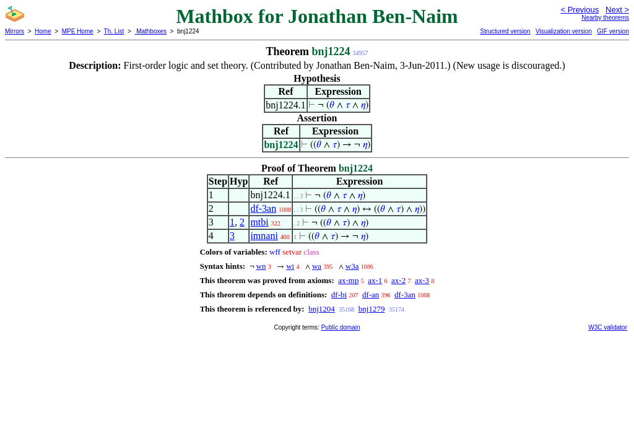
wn (261, 266)
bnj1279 (371, 308)
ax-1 (375, 280)
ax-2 (398, 280)
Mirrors (14, 31)
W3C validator (607, 327)
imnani (263, 235)
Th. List (114, 31)
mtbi (259, 222)
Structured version (505, 31)
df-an (370, 294)
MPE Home (77, 31)
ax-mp (348, 280)
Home (43, 31)
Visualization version (564, 31)
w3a (352, 266)
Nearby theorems (605, 17)
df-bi (339, 294)
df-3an (263, 208)
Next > (617, 9)
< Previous (579, 9)
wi (290, 266)
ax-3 (422, 280)
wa (316, 266)
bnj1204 (321, 308)
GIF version (613, 31)
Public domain (340, 327)
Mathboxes (150, 31)
